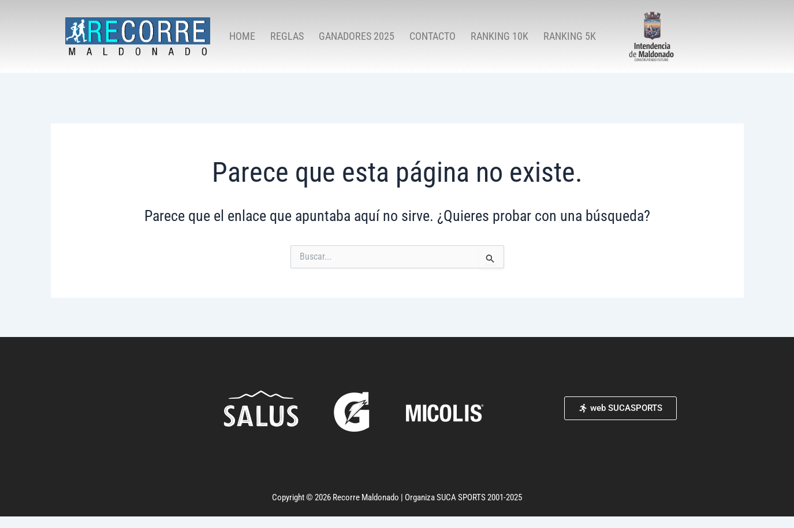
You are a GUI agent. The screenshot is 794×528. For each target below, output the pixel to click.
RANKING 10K (499, 36)
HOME (242, 36)
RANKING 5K (569, 36)
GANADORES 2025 (356, 36)
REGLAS (287, 36)
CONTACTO (432, 36)
